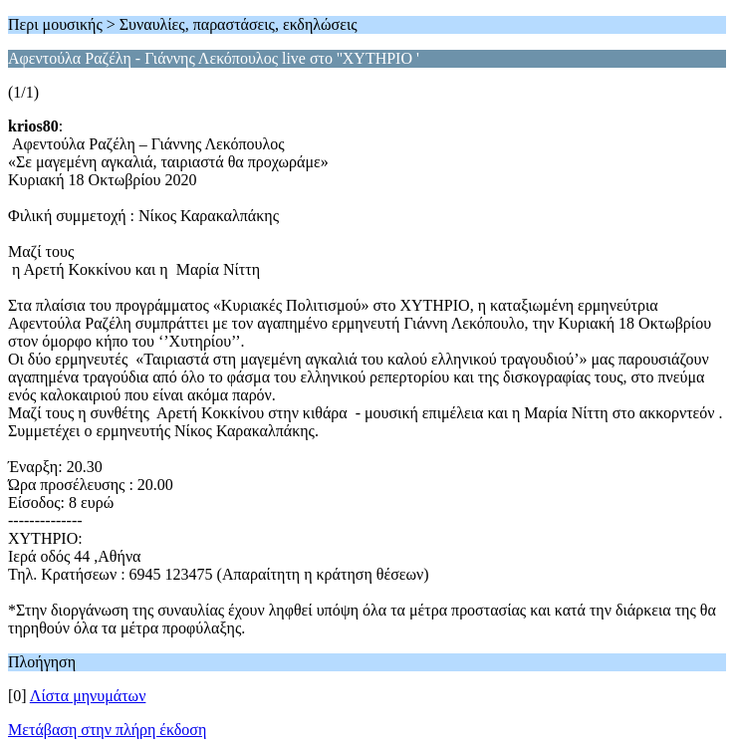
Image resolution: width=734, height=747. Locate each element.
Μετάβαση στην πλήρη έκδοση (107, 729)
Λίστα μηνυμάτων (88, 695)
